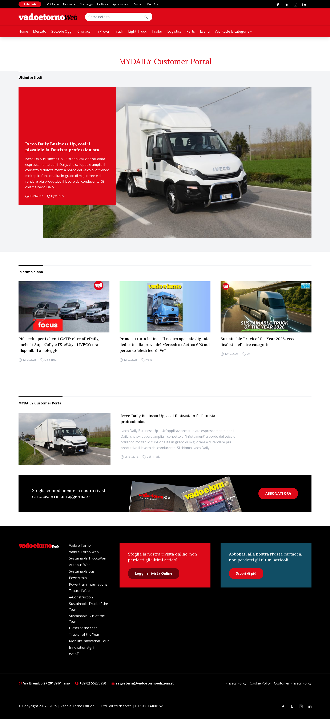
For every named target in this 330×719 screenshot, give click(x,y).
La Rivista (102, 4)
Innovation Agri (81, 647)
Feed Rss (152, 4)
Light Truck (137, 31)
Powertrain (78, 577)
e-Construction (81, 597)
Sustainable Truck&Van (87, 558)
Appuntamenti (120, 4)
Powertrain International (88, 584)
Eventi (205, 31)
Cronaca (83, 31)
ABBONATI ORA (278, 493)
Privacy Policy (235, 683)
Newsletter (69, 4)
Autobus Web (79, 564)
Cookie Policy (260, 683)
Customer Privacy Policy (292, 683)
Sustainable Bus (81, 571)
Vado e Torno (80, 545)
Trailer (157, 31)
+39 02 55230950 (90, 683)
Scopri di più (246, 573)
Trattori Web (79, 590)
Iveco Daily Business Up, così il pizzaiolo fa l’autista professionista (62, 146)
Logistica (174, 31)
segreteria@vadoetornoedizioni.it (142, 683)
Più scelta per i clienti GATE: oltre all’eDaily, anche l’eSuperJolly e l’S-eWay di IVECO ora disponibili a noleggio (59, 344)
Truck (118, 31)
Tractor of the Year (84, 634)
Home (23, 31)
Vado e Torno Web (84, 552)
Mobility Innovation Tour (89, 641)
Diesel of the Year (83, 628)
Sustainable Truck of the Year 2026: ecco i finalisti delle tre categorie (259, 341)
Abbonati (30, 4)
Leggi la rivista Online (153, 573)
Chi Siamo (53, 4)
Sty (248, 354)
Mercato (39, 31)
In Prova (102, 31)
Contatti (138, 4)
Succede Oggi (61, 31)
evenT (74, 653)
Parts (190, 31)
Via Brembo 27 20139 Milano (44, 683)
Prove (148, 359)
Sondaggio (86, 4)
